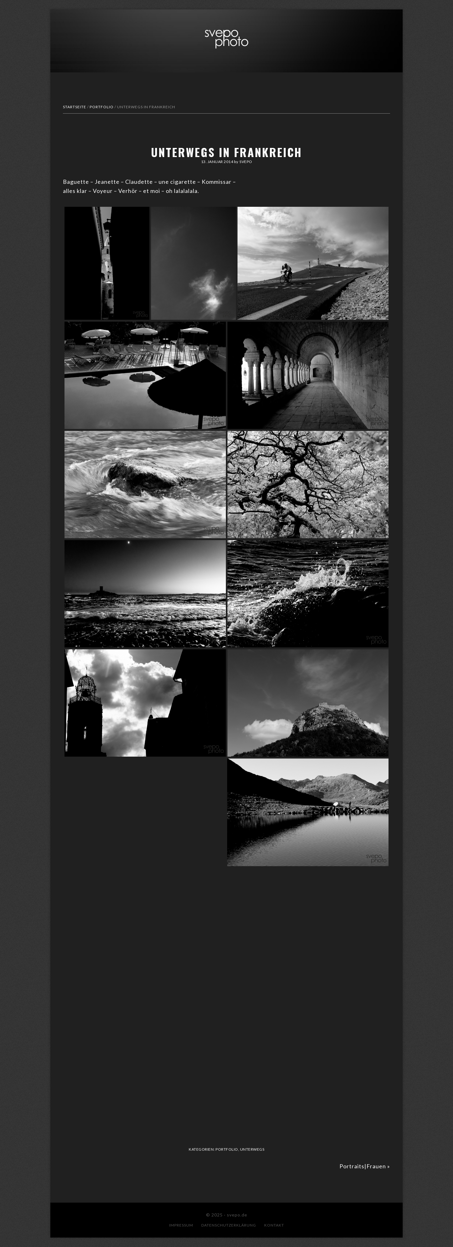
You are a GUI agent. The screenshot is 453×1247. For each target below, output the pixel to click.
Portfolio (226, 1149)
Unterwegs (252, 1149)
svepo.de (226, 39)
